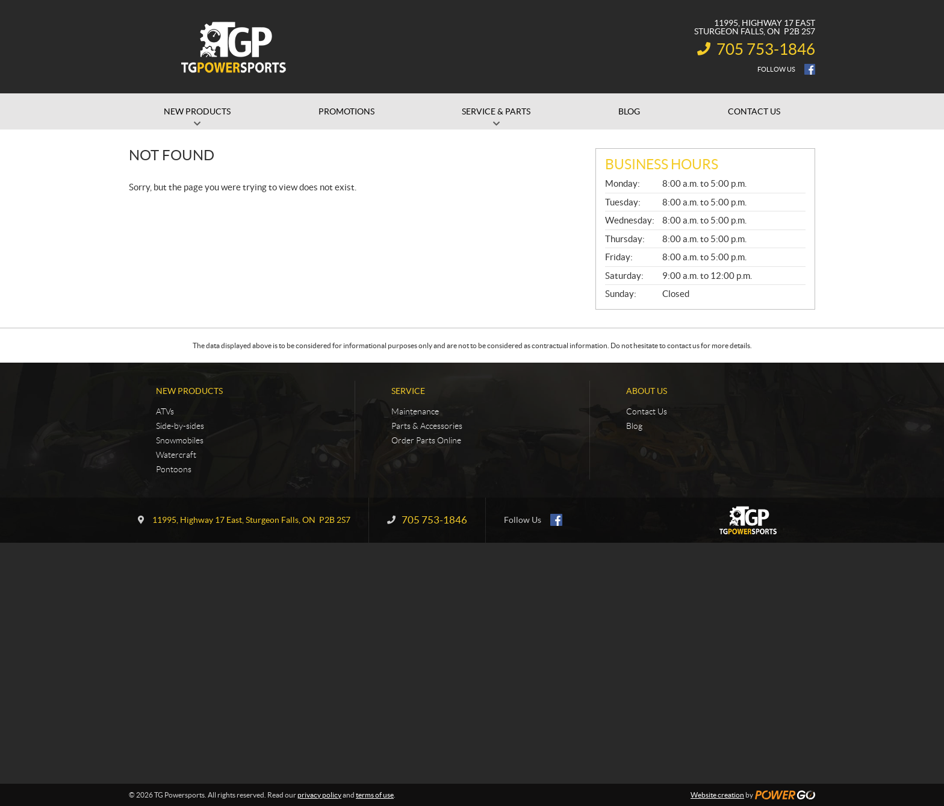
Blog (634, 426)
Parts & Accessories (426, 426)
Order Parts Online (426, 440)
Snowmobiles (179, 440)
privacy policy (319, 795)
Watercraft (176, 455)
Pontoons (173, 469)
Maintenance (415, 411)
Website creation (717, 795)
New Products (189, 391)
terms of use (375, 795)
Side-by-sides (180, 426)
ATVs (165, 411)
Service (408, 391)
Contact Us (646, 411)
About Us (646, 391)
